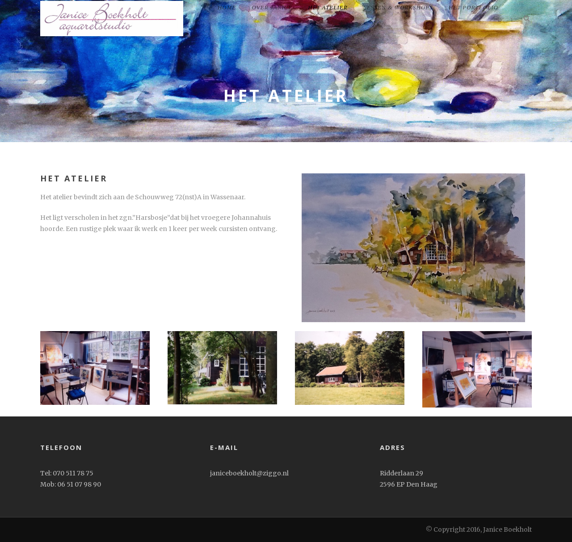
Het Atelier (327, 7)
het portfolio (473, 7)
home (227, 7)
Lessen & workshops (398, 7)
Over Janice (272, 7)
